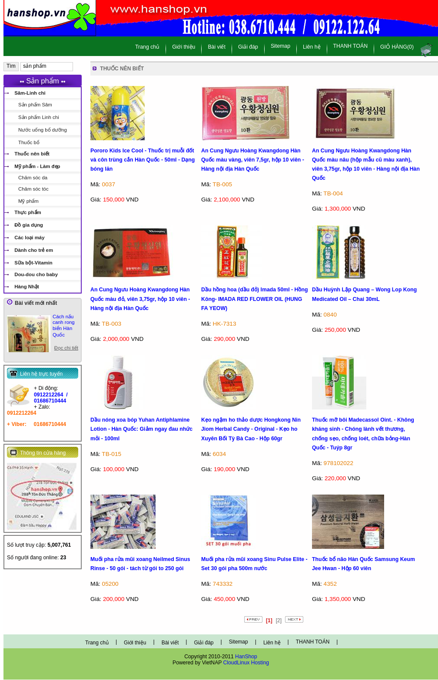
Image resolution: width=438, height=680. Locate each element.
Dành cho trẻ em (33, 250)
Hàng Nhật (26, 286)
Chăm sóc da (32, 177)
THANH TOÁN (350, 46)
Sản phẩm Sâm (35, 104)
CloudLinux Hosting (246, 663)
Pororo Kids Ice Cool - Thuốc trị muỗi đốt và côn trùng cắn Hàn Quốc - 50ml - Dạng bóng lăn (142, 160)
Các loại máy (29, 237)
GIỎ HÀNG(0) (397, 47)
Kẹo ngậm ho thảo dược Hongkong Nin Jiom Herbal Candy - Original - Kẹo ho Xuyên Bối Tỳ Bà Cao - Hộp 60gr (251, 429)
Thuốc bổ (29, 142)
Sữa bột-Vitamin (33, 262)
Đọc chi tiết (66, 347)
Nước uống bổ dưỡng (42, 129)
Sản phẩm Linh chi (38, 117)
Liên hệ (312, 47)
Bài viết (217, 47)
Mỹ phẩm (28, 201)
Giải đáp (248, 47)
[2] (279, 620)
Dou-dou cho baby (36, 274)
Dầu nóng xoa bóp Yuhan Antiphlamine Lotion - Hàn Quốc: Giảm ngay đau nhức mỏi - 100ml (141, 429)
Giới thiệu (183, 47)
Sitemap (280, 46)
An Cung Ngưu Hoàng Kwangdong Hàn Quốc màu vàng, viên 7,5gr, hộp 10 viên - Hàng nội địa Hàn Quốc (252, 160)
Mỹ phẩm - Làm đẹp (37, 166)
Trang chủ (147, 47)
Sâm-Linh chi (30, 93)
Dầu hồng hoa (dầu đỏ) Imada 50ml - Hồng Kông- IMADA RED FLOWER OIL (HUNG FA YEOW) (254, 299)
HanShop (246, 657)
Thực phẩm (27, 212)
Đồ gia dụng (28, 225)
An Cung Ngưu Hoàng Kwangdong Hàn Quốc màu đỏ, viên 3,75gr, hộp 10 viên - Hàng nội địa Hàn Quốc (140, 299)
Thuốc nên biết (32, 153)
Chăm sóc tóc (33, 188)
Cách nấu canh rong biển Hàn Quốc (64, 325)
